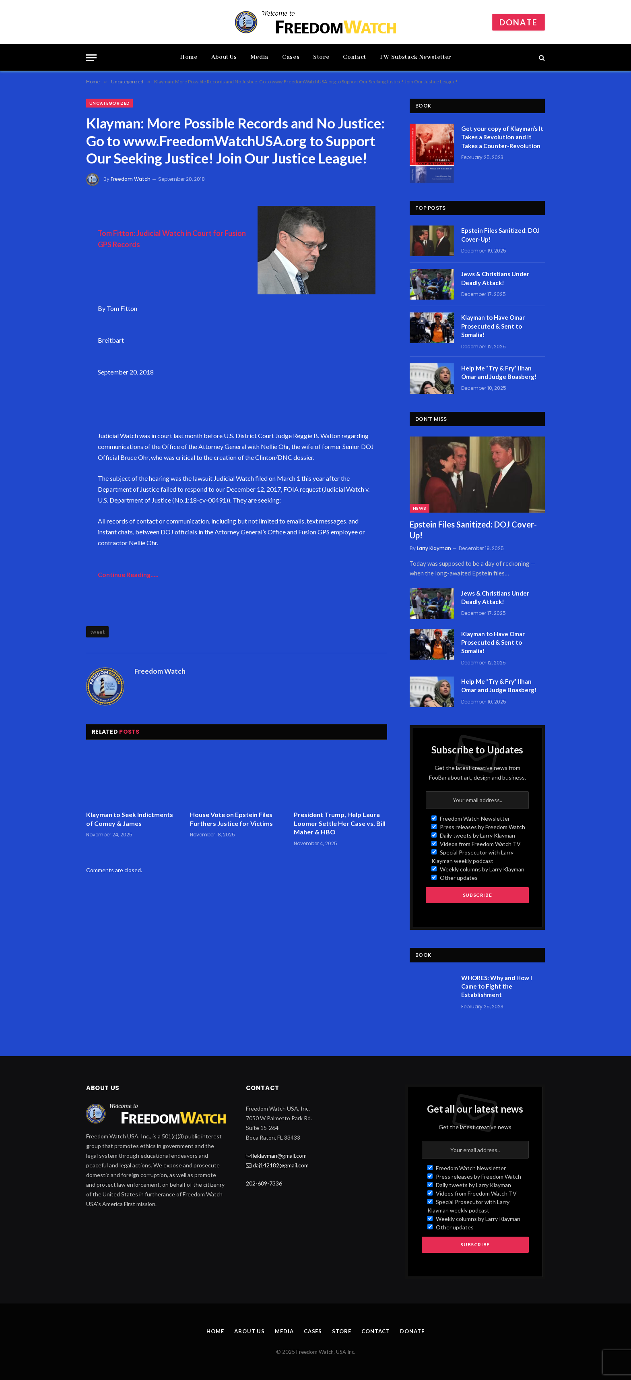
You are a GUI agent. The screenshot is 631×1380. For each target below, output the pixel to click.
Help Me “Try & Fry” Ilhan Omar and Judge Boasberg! (499, 372)
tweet (97, 632)
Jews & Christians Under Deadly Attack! (495, 278)
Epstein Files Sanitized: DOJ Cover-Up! (500, 234)
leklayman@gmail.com (280, 1155)
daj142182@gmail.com (281, 1165)
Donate (518, 22)
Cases (290, 57)
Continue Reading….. (128, 574)
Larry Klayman (434, 548)
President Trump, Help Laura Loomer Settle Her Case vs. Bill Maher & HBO (340, 823)
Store (321, 57)
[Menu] (91, 58)
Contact (354, 57)
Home (189, 57)
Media (259, 57)
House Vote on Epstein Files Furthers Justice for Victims (231, 819)
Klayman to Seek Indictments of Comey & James (129, 819)
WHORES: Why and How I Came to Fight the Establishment (496, 986)
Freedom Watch (131, 179)
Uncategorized (109, 103)
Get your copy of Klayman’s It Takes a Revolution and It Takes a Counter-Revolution (502, 137)
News (419, 508)
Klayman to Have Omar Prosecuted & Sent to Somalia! (493, 326)
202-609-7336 (264, 1183)
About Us (224, 57)
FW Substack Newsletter (415, 57)
